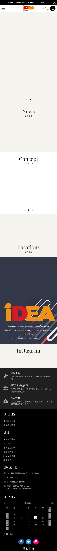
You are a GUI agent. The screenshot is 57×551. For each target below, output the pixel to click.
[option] (28, 516)
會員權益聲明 (9, 447)
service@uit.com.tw (16, 481)
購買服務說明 (9, 439)
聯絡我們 (7, 459)
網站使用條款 (9, 455)
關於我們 (7, 443)
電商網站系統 (9, 421)
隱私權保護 (8, 451)
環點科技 (28, 549)
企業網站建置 (9, 425)
